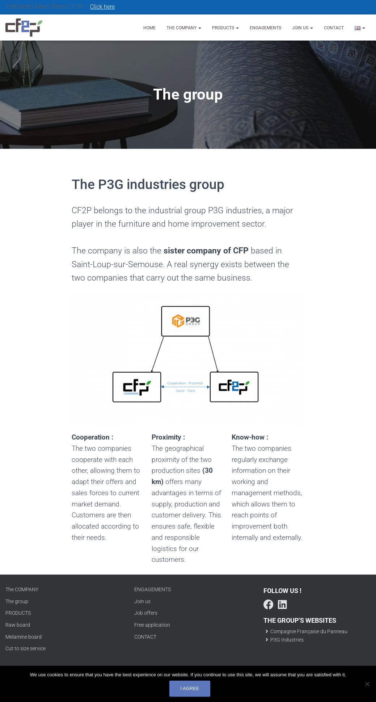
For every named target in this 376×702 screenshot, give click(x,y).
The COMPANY (21, 589)
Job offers (145, 613)
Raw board (17, 625)
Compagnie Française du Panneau (305, 631)
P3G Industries (283, 640)
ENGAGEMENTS (152, 589)
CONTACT (145, 637)
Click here (102, 6)
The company (183, 27)
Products (225, 27)
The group (16, 601)
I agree (189, 688)
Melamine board (23, 637)
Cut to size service (25, 648)
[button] (199, 27)
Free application (152, 625)
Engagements (265, 27)
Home (149, 27)
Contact (334, 27)
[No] (367, 684)
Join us (302, 27)
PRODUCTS (18, 613)
